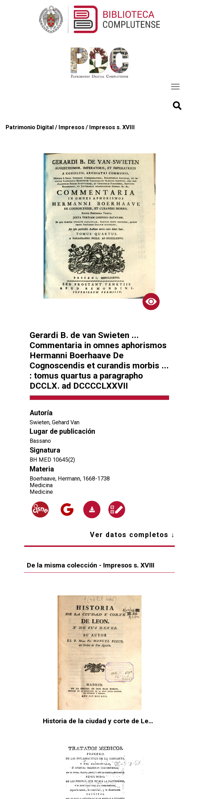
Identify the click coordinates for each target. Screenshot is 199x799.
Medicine (41, 492)
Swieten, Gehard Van (54, 422)
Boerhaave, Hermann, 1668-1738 (70, 478)
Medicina (41, 485)
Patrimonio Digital (30, 127)
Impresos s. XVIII (112, 127)
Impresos (71, 127)
